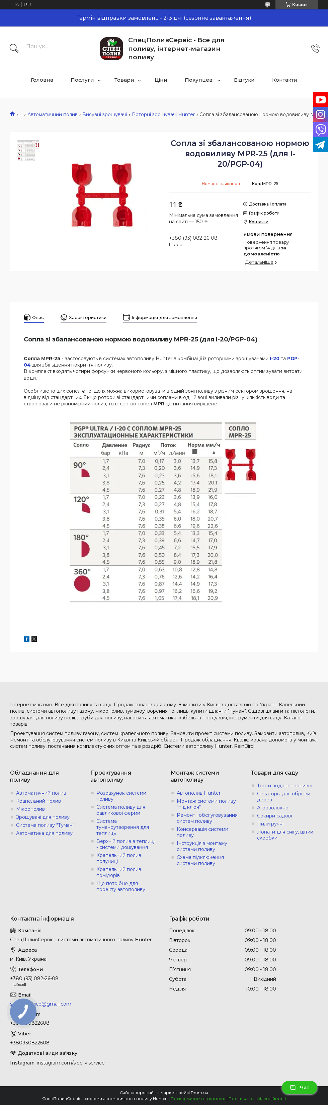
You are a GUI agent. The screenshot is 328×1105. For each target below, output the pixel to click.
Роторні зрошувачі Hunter (163, 114)
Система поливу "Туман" (45, 825)
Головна (42, 80)
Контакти (284, 80)
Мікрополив (30, 809)
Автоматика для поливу (44, 833)
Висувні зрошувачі (104, 114)
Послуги (82, 80)
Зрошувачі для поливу (43, 817)
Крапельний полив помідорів (118, 872)
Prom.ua (199, 1092)
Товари (124, 80)
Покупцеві (199, 80)
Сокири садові (274, 816)
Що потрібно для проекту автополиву (120, 886)
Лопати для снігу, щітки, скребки (285, 835)
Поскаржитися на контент (198, 1098)
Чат (299, 1088)
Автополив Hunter (199, 793)
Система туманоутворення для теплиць (122, 827)
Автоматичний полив (52, 114)
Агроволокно (273, 808)
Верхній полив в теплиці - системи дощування (125, 844)
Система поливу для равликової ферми (120, 810)
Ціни (161, 80)
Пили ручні (270, 824)
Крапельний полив (38, 801)
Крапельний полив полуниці (118, 858)
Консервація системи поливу (202, 832)
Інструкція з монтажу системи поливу (202, 846)
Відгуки (244, 80)
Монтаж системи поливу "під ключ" (206, 804)
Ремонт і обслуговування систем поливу (207, 818)
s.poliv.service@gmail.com (40, 1004)
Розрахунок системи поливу (121, 796)
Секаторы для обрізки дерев (283, 797)
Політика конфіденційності (257, 1098)
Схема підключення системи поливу (200, 860)
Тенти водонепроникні (284, 786)
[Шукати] (14, 49)
